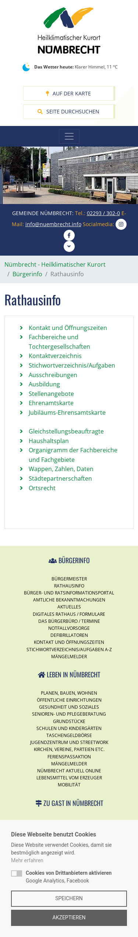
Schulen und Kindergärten (69, 728)
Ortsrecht (42, 488)
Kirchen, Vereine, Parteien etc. (69, 749)
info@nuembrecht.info (53, 224)
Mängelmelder (69, 656)
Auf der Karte (68, 93)
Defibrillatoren (69, 635)
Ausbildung (44, 384)
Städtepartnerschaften (60, 478)
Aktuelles (69, 607)
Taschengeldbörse (69, 735)
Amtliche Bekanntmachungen (69, 600)
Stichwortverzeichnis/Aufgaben (72, 365)
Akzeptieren (69, 917)
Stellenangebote (51, 394)
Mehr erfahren (27, 860)
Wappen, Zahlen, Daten (61, 469)
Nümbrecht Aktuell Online (69, 771)
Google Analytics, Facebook (69, 877)
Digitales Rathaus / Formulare (69, 614)
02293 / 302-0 (103, 213)
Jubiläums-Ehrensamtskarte (67, 412)
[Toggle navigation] (69, 136)
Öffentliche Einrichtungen (69, 700)
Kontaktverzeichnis (55, 356)
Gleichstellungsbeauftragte (66, 431)
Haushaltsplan (49, 441)
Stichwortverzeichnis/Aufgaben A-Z (69, 649)
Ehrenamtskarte (51, 403)
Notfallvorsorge (69, 628)
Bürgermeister (69, 579)
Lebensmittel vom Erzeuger (69, 778)
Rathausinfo (69, 586)
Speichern (69, 898)
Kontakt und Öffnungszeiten (68, 328)
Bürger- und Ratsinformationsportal (69, 593)
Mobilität (69, 785)
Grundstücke (69, 721)
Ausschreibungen (53, 375)
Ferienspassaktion (69, 757)
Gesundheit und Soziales (69, 707)
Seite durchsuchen (68, 111)
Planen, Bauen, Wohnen (69, 693)
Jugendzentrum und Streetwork (69, 742)
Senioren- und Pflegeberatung (69, 714)
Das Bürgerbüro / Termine (69, 621)
